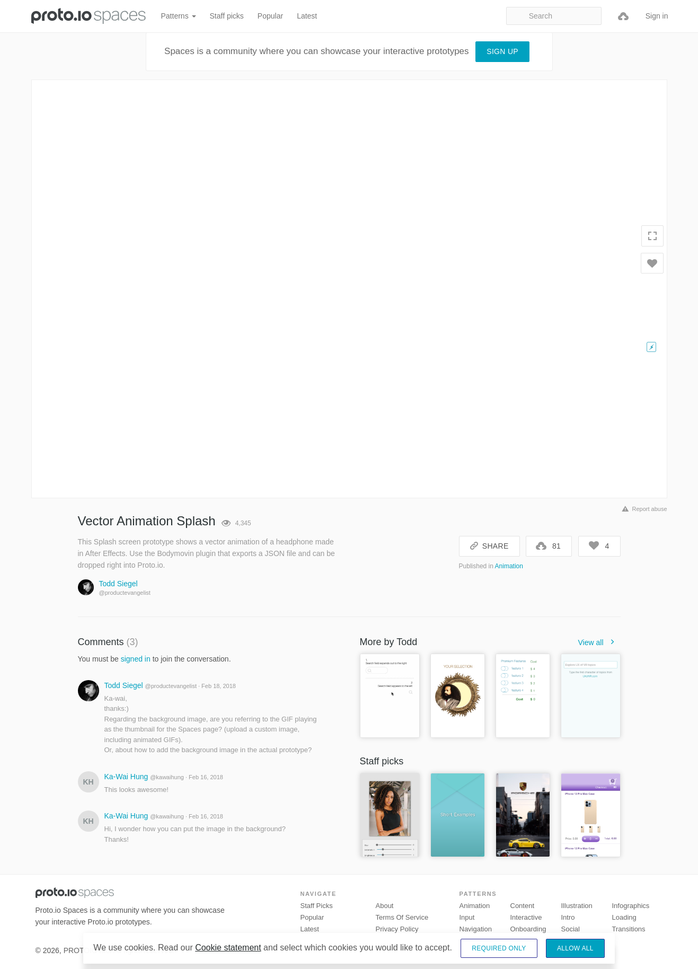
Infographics (631, 906)
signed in (136, 659)
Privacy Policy (397, 929)
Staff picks (227, 16)
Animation (509, 566)
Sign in (657, 16)
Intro (568, 917)
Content (522, 906)
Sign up (502, 51)
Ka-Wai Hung (126, 776)
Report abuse (643, 509)
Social (570, 929)
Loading (624, 917)
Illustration (577, 906)
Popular (270, 16)
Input (467, 917)
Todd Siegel (118, 583)
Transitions (629, 929)
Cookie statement (228, 947)
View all (599, 642)
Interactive (526, 917)
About (385, 906)
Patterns (178, 16)
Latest (307, 16)
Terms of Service (402, 917)
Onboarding (528, 929)
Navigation (476, 929)
